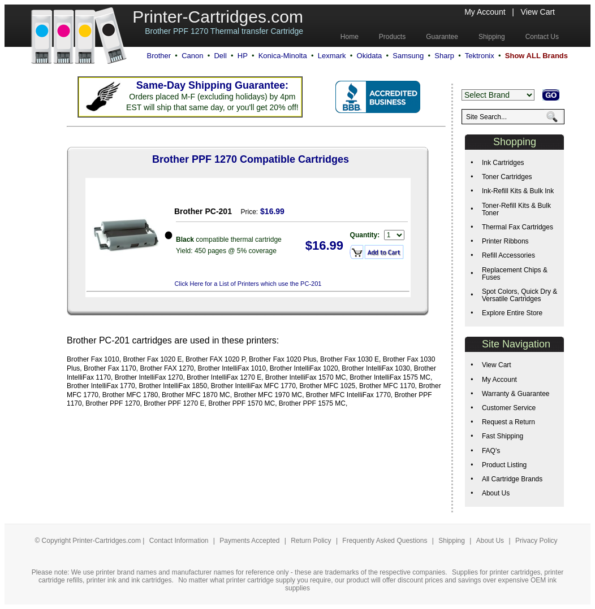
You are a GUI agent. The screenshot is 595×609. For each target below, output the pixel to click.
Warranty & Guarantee (516, 394)
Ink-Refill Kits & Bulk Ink (518, 191)
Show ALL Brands (536, 55)
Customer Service (509, 408)
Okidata (369, 55)
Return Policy (312, 541)
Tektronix (479, 55)
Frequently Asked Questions (385, 541)
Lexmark (332, 55)
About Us (496, 493)
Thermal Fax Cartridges (517, 227)
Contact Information (179, 541)
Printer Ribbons (505, 241)
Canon (192, 55)
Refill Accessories (508, 255)
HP (243, 55)
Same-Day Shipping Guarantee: (212, 85)
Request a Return (508, 422)
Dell (220, 55)
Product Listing (504, 465)
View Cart (538, 11)
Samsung (408, 55)
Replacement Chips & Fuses (514, 273)
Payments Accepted (250, 541)
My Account (484, 11)
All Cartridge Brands (512, 479)
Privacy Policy (536, 541)
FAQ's (491, 451)
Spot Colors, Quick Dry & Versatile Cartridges (519, 295)
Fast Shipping (502, 436)
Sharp (444, 55)
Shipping (451, 541)
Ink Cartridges (503, 163)
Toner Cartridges (507, 177)
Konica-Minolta (282, 55)
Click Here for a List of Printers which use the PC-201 (248, 283)
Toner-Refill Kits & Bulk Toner (516, 209)
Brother (158, 55)
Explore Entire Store (512, 313)
